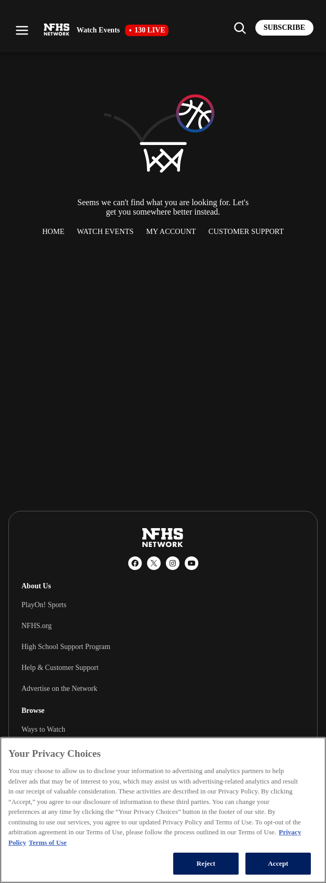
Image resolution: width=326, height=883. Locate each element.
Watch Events (105, 231)
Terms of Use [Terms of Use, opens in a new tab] (47, 842)
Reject (205, 863)
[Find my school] (239, 27)
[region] (163, 810)
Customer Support (246, 231)
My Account (171, 231)
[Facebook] (135, 563)
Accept (278, 863)
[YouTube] (191, 563)
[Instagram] (172, 563)
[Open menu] (22, 30)
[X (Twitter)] (154, 563)
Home (53, 231)
